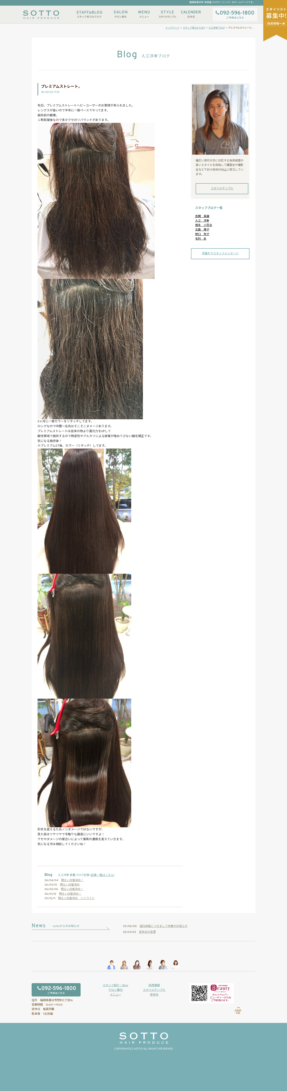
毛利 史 (200, 239)
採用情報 (154, 985)
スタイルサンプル (167, 14)
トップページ (172, 27)
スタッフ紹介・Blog (115, 985)
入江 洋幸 (202, 221)
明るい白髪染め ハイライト (76, 898)
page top (238, 1011)
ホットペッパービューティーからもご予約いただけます (211, 993)
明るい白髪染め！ (72, 880)
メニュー (144, 14)
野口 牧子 (202, 234)
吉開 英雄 (202, 216)
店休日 (191, 14)
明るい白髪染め (70, 885)
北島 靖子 (202, 230)
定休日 (154, 995)
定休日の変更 (147, 932)
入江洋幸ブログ (217, 27)
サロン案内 (120, 14)
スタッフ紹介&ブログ (89, 14)
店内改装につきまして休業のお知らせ (163, 926)
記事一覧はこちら (102, 875)
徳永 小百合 (203, 225)
